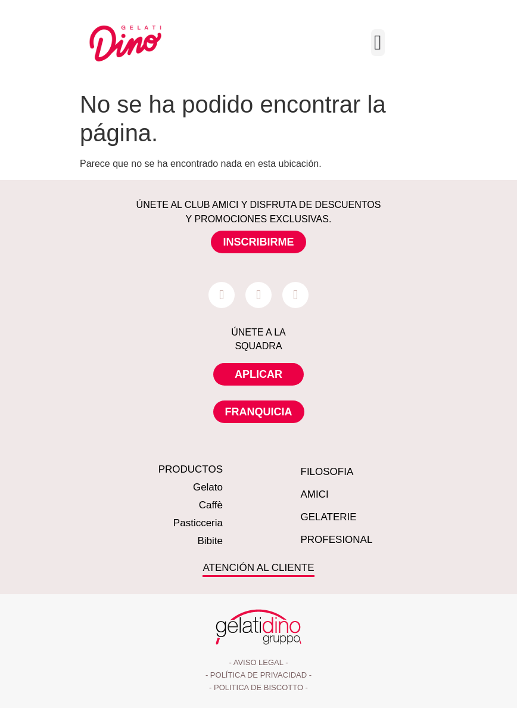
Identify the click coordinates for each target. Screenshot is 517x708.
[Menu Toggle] (378, 42)
